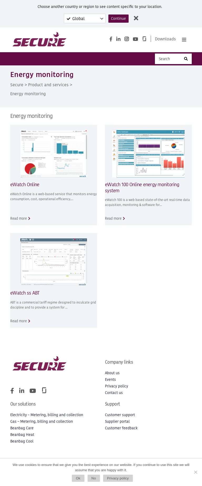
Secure (16, 84)
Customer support (120, 415)
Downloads (165, 39)
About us (112, 373)
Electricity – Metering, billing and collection (46, 415)
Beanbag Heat (22, 434)
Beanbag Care (22, 428)
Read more (18, 218)
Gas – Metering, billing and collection (41, 421)
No (94, 478)
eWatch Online (24, 184)
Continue (118, 18)
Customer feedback (121, 428)
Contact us (114, 393)
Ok (78, 478)
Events (110, 379)
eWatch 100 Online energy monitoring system (142, 187)
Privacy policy (116, 386)
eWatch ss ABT (24, 292)
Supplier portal (117, 421)
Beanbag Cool (21, 441)
